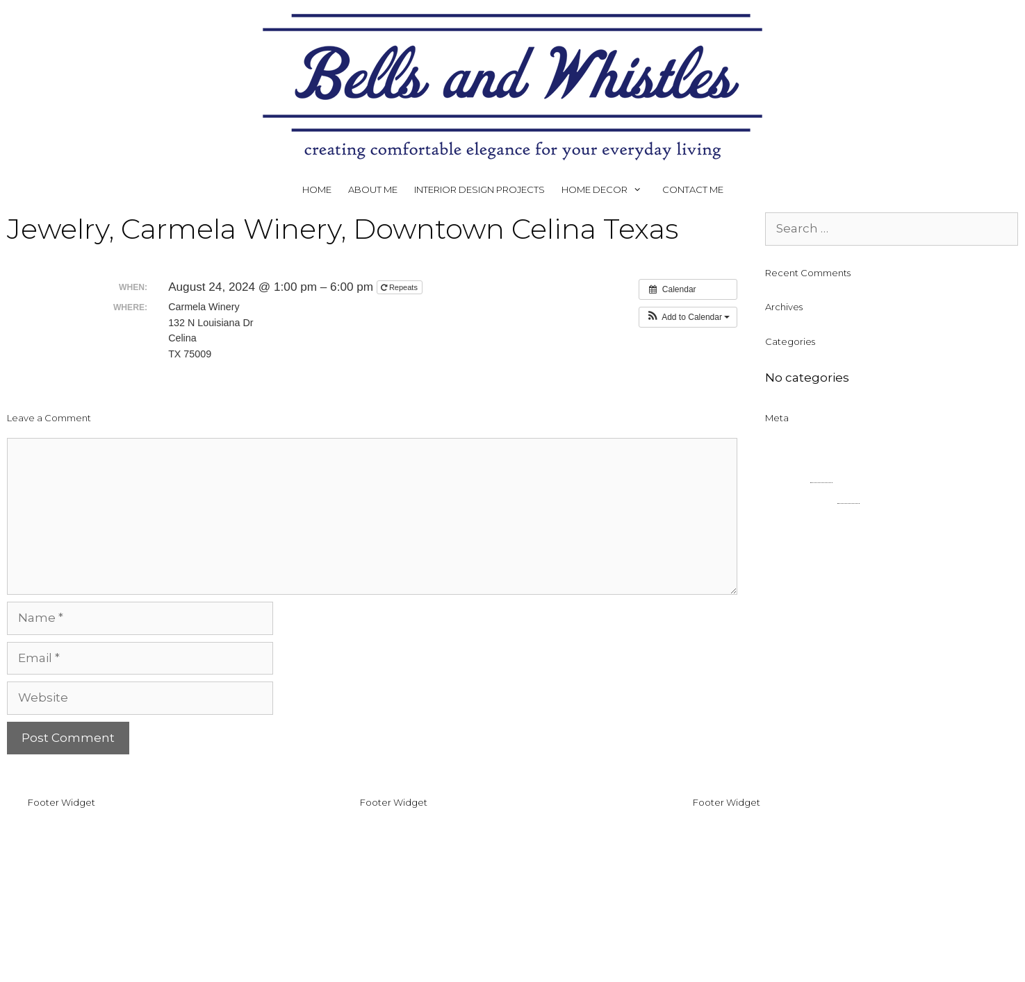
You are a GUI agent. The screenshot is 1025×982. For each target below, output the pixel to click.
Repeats (400, 287)
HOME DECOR (607, 189)
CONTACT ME (692, 189)
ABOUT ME (372, 189)
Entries (799, 475)
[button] (688, 317)
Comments (812, 496)
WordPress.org (810, 518)
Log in (783, 454)
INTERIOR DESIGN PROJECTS (479, 189)
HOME (316, 189)
